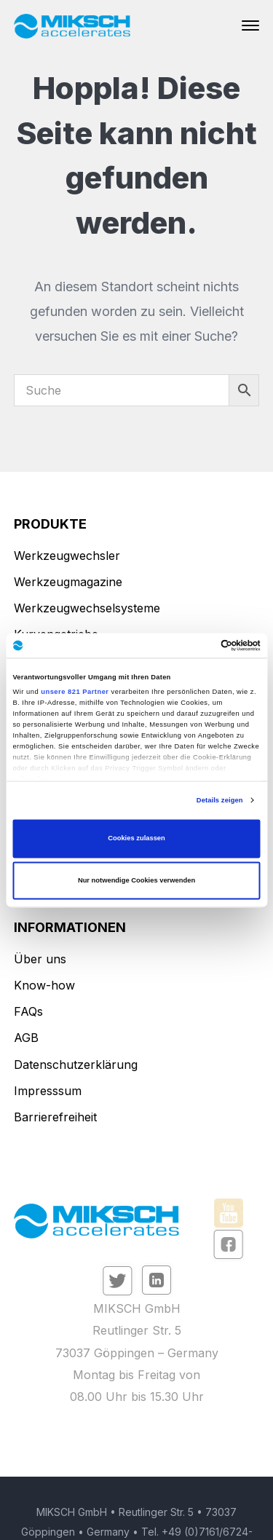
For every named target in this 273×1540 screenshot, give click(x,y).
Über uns (40, 959)
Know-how (44, 985)
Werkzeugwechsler (67, 555)
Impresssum (48, 1090)
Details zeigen (220, 800)
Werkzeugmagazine (68, 581)
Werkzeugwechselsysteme (87, 608)
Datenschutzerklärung (76, 1064)
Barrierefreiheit (55, 1117)
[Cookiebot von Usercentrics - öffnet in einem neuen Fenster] (198, 645)
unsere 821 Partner (74, 691)
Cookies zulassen (136, 838)
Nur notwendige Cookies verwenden (136, 880)
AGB (26, 1037)
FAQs (28, 1011)
